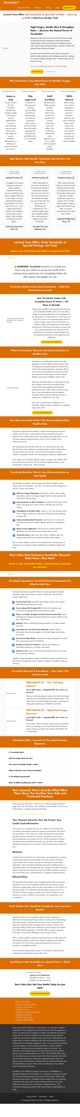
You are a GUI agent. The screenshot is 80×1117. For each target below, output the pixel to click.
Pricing (48, 7)
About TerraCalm (23, 7)
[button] (40, 765)
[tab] (40, 764)
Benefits (38, 7)
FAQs (58, 7)
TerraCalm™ (11, 2)
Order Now (69, 7)
